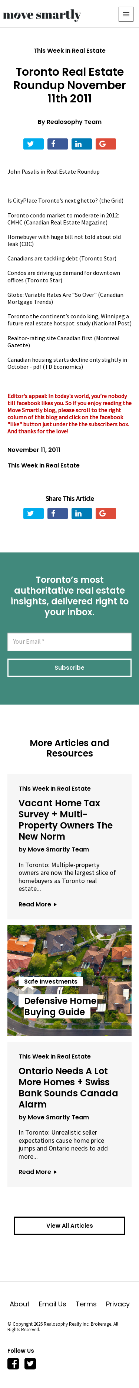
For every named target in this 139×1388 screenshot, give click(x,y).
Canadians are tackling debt (42, 258)
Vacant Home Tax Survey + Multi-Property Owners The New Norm (66, 820)
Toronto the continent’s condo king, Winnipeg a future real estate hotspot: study (68, 319)
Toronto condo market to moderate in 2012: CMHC (63, 218)
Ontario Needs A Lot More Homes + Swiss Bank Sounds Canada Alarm (68, 1087)
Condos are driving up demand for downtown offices (63, 276)
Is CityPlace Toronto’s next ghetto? (52, 200)
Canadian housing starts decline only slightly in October (67, 363)
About (24, 1304)
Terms (91, 1304)
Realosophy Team (74, 122)
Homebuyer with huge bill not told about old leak (64, 240)
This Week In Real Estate (69, 50)
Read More (37, 904)
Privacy (118, 1304)
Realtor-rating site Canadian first (50, 338)
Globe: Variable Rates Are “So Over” (52, 294)
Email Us (57, 1304)
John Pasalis (23, 171)
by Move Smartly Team (54, 849)
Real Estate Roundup (73, 171)
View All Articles (69, 1226)
